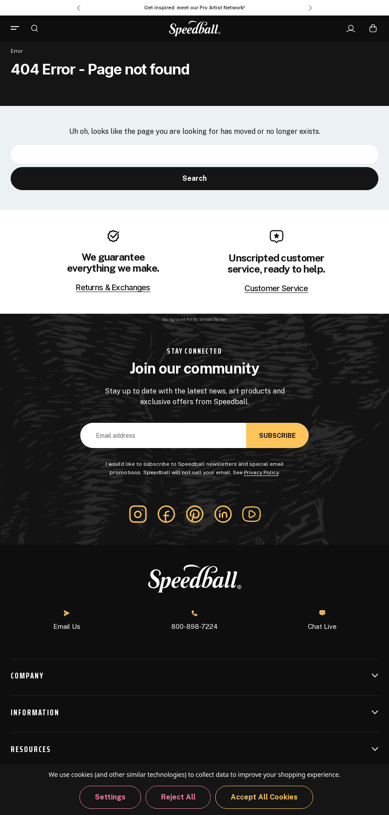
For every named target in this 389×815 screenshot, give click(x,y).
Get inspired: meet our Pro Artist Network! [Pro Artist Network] (194, 7)
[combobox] (194, 154)
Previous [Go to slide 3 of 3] (78, 8)
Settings (110, 797)
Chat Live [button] (322, 620)
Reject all (178, 797)
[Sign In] (350, 28)
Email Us (66, 620)
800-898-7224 (194, 620)
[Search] (34, 27)
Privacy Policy (261, 472)
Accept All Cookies (264, 797)
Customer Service (276, 288)
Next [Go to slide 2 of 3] (310, 8)
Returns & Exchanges (113, 287)
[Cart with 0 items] (373, 28)
